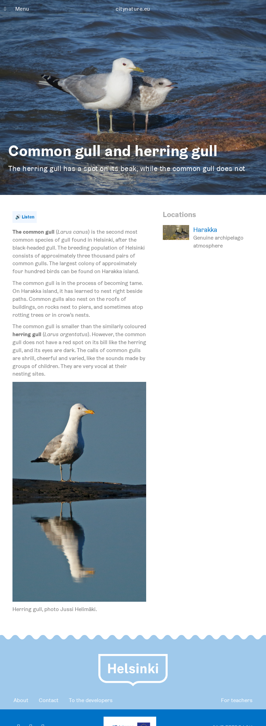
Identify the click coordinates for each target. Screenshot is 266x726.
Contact (49, 700)
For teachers (236, 700)
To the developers (91, 700)
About (21, 700)
